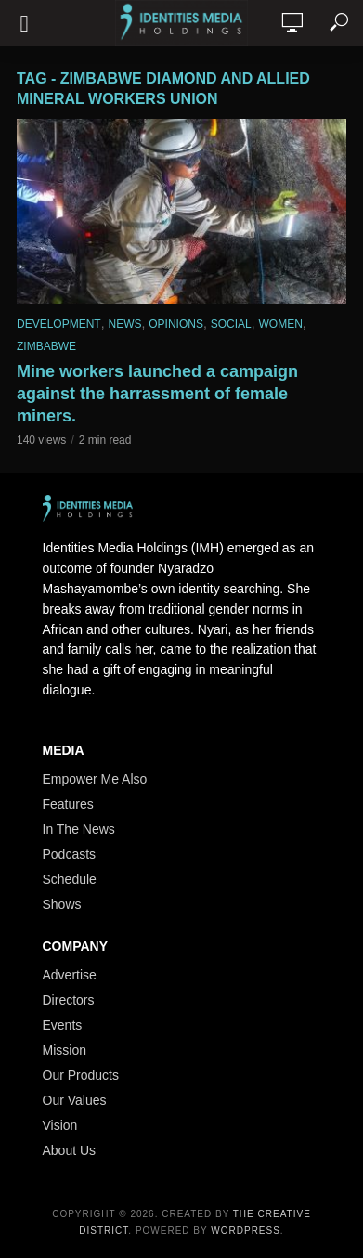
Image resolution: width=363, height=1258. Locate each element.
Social (231, 324)
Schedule (70, 879)
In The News (79, 829)
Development (59, 324)
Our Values (75, 1100)
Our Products (81, 1075)
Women (281, 324)
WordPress (245, 1231)
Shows (62, 904)
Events (63, 1025)
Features (68, 804)
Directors (69, 999)
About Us (70, 1150)
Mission (64, 1050)
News (124, 324)
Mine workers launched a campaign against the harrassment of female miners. (157, 393)
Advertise (70, 974)
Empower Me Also (95, 779)
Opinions (176, 324)
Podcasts (70, 854)
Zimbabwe (46, 346)
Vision (60, 1125)
